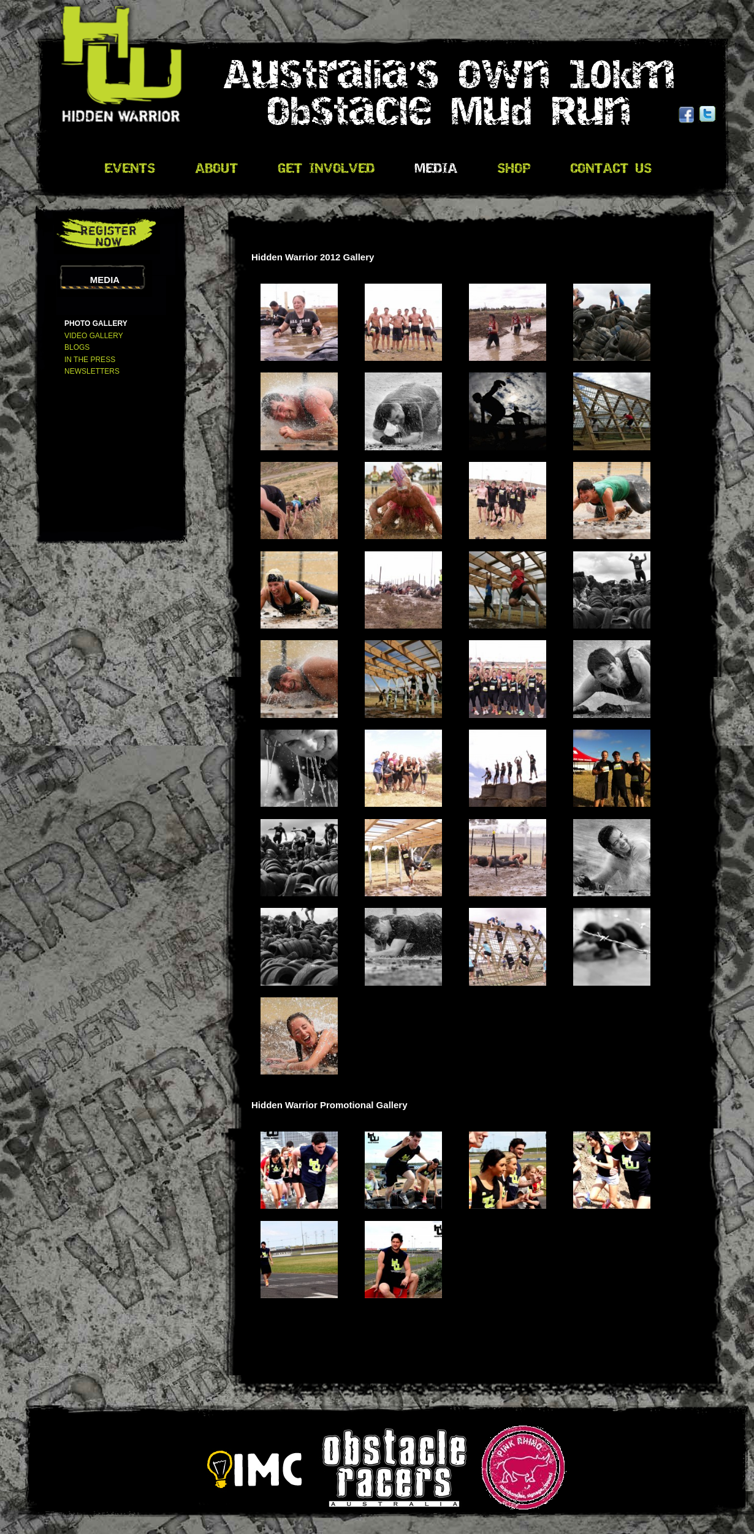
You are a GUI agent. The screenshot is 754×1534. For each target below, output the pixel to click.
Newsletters (92, 371)
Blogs (76, 347)
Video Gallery (93, 335)
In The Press (89, 359)
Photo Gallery (96, 323)
